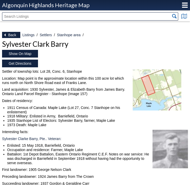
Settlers (46, 35)
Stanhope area (69, 35)
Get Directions (20, 63)
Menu (185, 5)
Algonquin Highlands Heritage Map (46, 5)
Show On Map (20, 54)
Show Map (184, 16)
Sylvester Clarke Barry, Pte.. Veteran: (31, 139)
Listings (28, 35)
